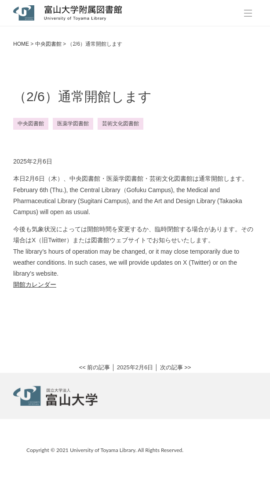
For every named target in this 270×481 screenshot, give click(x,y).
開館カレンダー (34, 284)
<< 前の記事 (94, 367)
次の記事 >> (175, 367)
